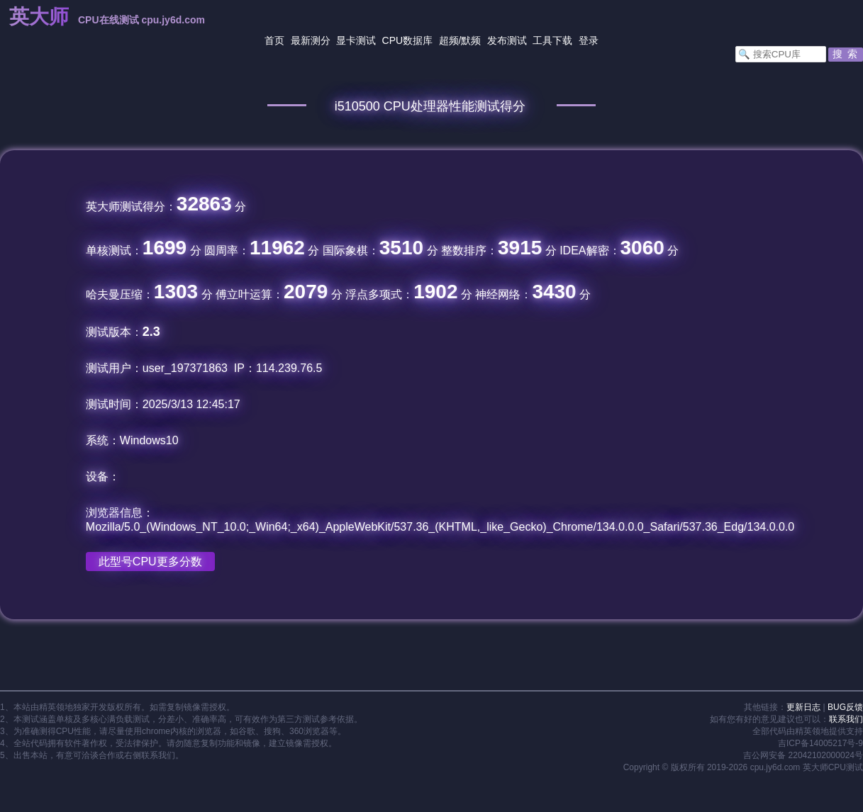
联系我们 (846, 719)
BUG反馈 (845, 707)
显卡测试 (356, 40)
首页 (274, 40)
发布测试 (507, 40)
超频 (449, 40)
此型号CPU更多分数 (150, 562)
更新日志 (803, 707)
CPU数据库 (407, 40)
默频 (471, 40)
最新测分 (310, 40)
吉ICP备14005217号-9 (820, 743)
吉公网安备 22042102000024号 (803, 755)
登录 (588, 40)
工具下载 (552, 40)
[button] (845, 54)
